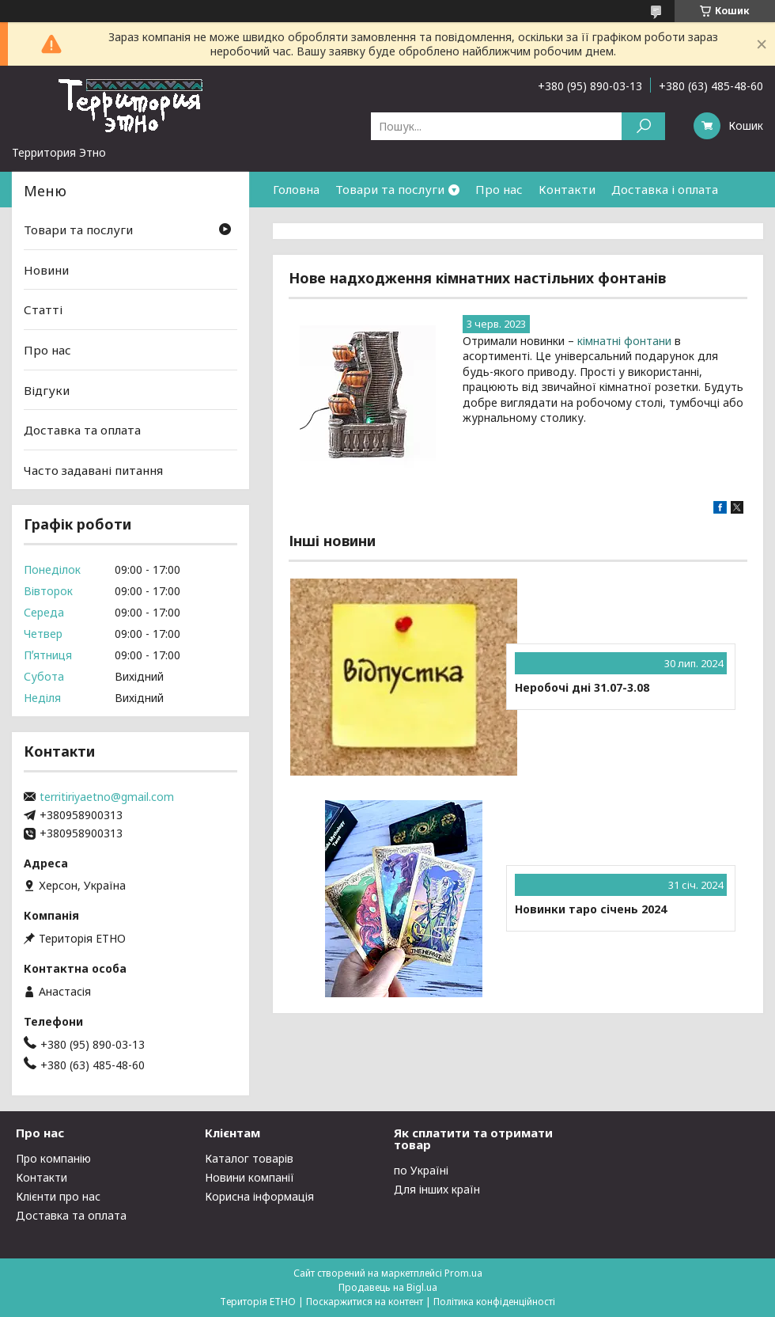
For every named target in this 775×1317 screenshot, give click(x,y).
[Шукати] (643, 126)
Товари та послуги (389, 189)
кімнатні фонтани (624, 340)
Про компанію (53, 1158)
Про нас (499, 189)
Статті (43, 309)
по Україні (421, 1170)
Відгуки (47, 389)
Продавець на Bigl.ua (387, 1287)
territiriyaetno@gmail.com (107, 797)
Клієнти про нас (58, 1196)
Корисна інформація (259, 1196)
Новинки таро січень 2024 (591, 909)
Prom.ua (463, 1273)
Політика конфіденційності (494, 1301)
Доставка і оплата (664, 189)
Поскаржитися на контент (364, 1301)
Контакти (567, 189)
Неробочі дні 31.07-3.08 (582, 688)
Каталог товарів (249, 1158)
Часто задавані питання (93, 470)
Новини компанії (249, 1177)
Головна (296, 189)
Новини (46, 270)
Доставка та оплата (82, 430)
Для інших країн (437, 1189)
